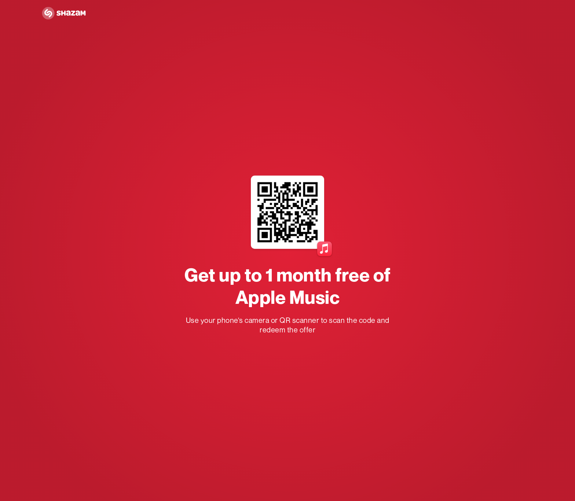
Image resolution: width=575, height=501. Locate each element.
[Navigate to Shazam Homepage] (64, 13)
